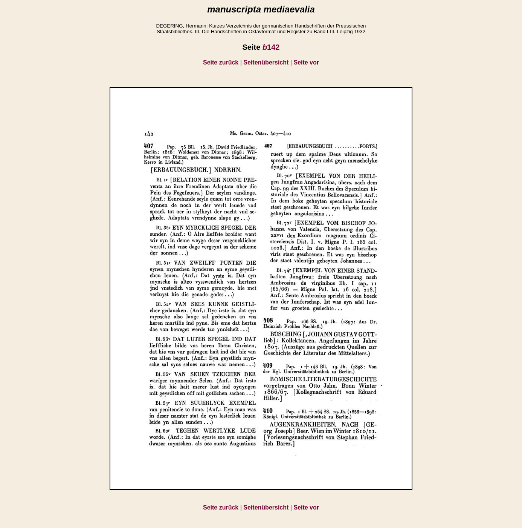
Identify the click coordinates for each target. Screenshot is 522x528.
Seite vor (306, 62)
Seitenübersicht (265, 62)
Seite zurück (220, 62)
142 (271, 47)
